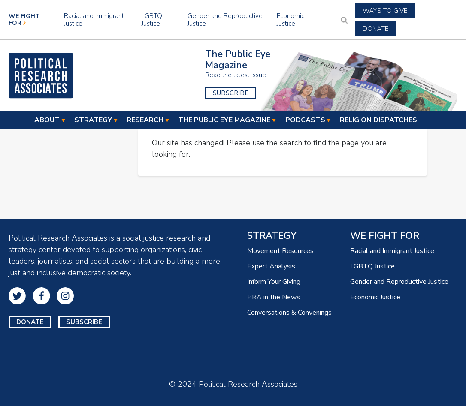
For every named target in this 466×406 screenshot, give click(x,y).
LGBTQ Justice (152, 19)
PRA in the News (273, 297)
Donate (375, 28)
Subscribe (230, 93)
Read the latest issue (235, 75)
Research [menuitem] (145, 120)
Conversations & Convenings (289, 312)
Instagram (65, 295)
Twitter (17, 295)
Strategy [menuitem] (93, 120)
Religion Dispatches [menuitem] (378, 120)
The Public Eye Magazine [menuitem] (224, 120)
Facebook (41, 295)
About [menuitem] (47, 120)
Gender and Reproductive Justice (225, 19)
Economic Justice (290, 19)
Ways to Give (385, 10)
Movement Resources (280, 251)
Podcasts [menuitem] (305, 120)
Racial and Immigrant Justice (94, 19)
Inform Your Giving (273, 281)
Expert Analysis (271, 266)
